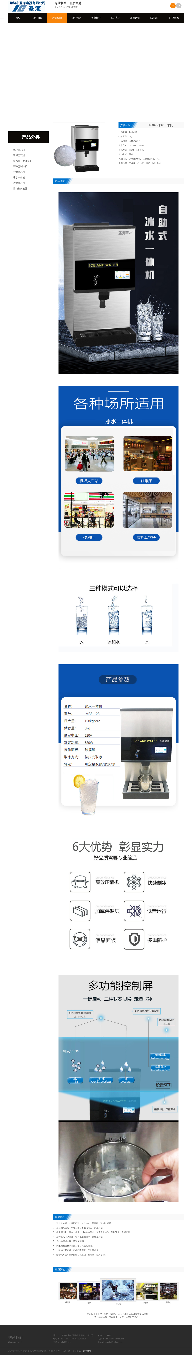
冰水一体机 (19, 177)
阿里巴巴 (174, 17)
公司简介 (37, 17)
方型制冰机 (19, 172)
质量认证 (135, 17)
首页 (18, 17)
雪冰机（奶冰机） (22, 161)
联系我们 (154, 17)
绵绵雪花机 (19, 155)
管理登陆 (87, 1351)
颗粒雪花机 (19, 150)
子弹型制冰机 (20, 166)
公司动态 (76, 17)
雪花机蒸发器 (20, 188)
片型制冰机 (19, 183)
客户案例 (115, 17)
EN (178, 5)
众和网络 (76, 1351)
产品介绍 (57, 17)
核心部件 (96, 17)
